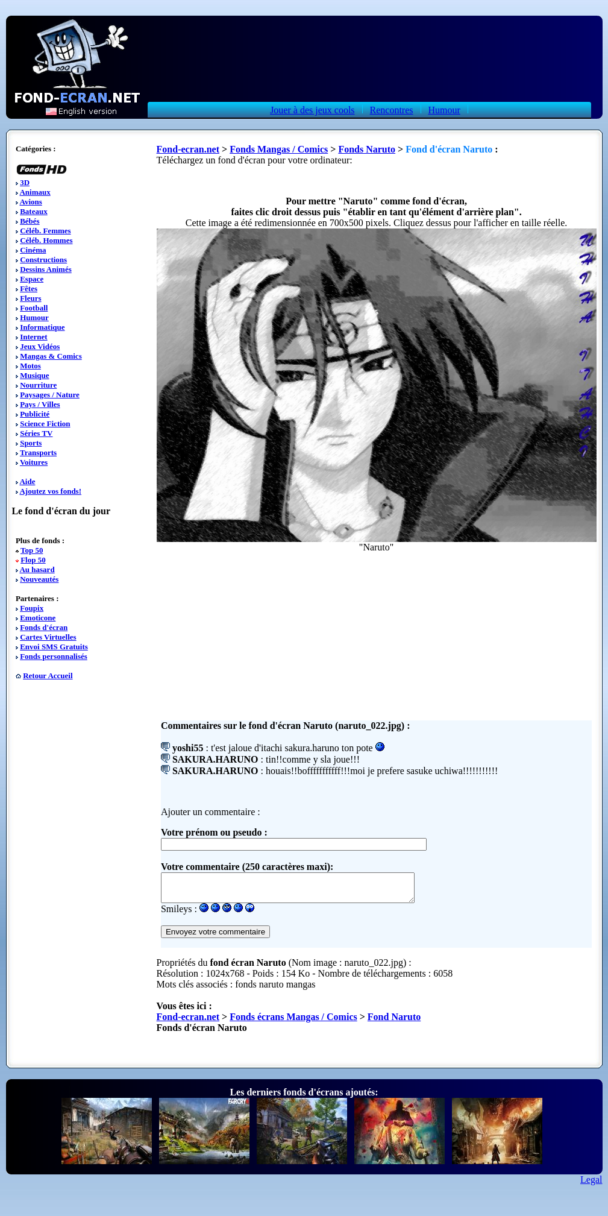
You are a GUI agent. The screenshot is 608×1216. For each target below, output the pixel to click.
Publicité (34, 413)
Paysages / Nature (50, 394)
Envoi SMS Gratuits (54, 646)
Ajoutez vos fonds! (50, 491)
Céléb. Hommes (46, 240)
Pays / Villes (40, 404)
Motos (30, 365)
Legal (591, 1185)
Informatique (42, 327)
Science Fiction (45, 423)
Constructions (43, 259)
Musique (34, 375)
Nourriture (38, 384)
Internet (34, 336)
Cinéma (33, 249)
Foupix (31, 608)
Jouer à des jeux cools (312, 110)
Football (34, 307)
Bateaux (34, 211)
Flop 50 (33, 559)
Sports (31, 442)
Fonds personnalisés (53, 656)
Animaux (34, 192)
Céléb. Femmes (45, 230)
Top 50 (31, 550)
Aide (27, 481)
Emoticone (37, 617)
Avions (30, 201)
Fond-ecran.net (188, 149)
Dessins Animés (46, 269)
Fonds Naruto (366, 149)
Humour (444, 110)
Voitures (34, 462)
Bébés (30, 220)
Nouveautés (39, 579)
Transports (38, 452)
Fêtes (28, 288)
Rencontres (391, 110)
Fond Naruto (394, 1022)
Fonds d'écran (43, 627)
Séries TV (36, 433)
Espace (31, 278)
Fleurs (30, 298)
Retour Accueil (47, 675)
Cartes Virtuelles (48, 636)
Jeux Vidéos (40, 346)
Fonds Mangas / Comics (279, 149)
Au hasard (36, 569)
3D (25, 182)
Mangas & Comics (51, 356)
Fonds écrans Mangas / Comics (293, 1022)
